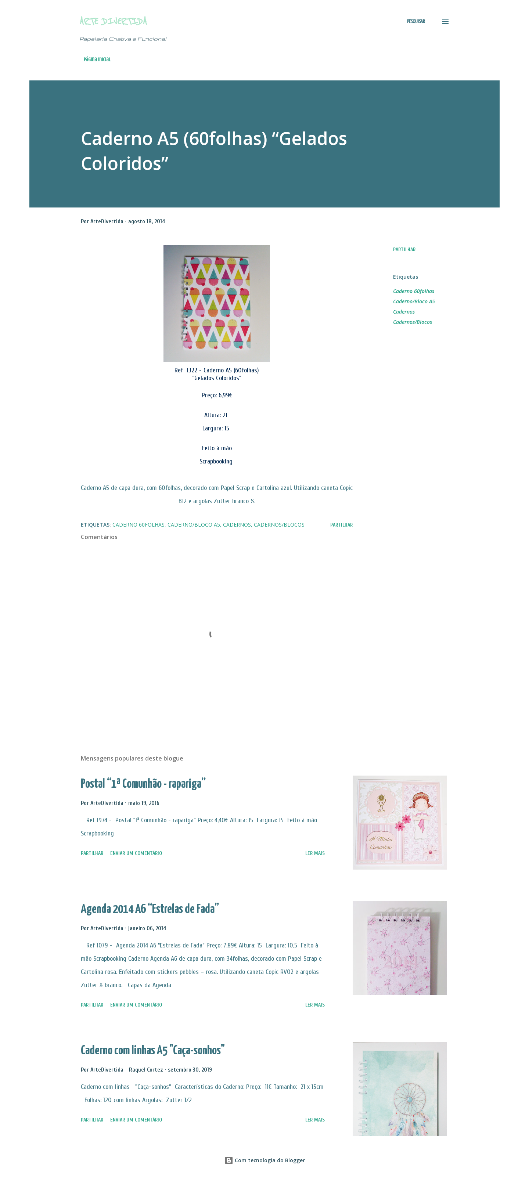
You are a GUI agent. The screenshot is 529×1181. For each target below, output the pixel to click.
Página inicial (97, 59)
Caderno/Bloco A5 (414, 301)
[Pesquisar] (416, 21)
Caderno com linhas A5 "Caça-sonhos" (153, 1051)
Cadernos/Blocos (412, 321)
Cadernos (404, 311)
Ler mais (315, 853)
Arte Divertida (113, 21)
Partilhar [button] (404, 249)
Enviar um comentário (136, 853)
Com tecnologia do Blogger (264, 1160)
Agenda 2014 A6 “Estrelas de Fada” (150, 909)
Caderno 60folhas (413, 291)
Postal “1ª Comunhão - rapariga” (143, 784)
